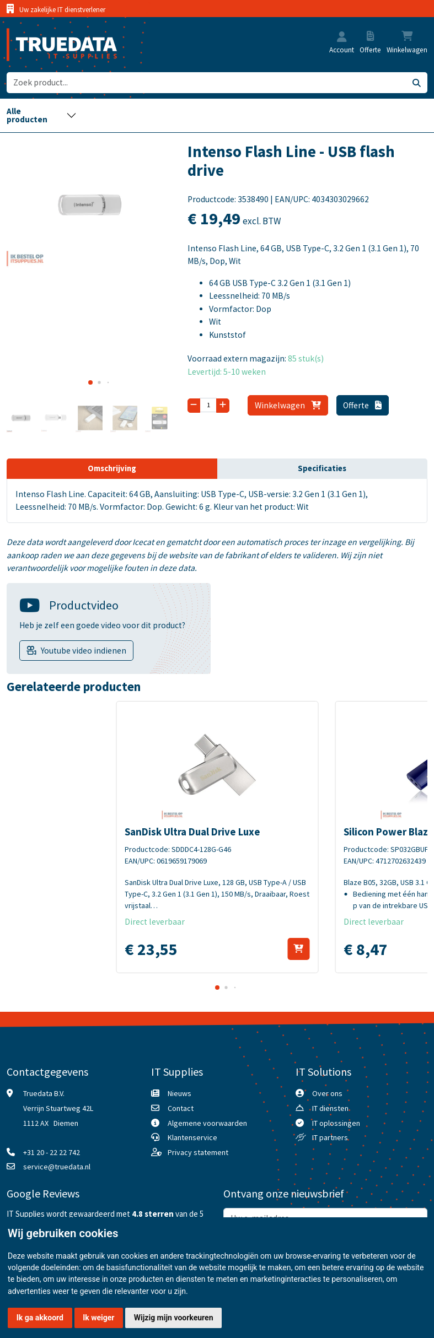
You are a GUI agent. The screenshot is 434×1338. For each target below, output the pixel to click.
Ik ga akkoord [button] (40, 1317)
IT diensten (330, 1108)
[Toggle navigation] (42, 115)
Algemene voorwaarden (207, 1123)
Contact (181, 1108)
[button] (341, 38)
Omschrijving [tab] (112, 468)
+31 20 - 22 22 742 (51, 1152)
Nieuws (179, 1093)
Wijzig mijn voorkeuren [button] (173, 1317)
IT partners (330, 1137)
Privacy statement (198, 1152)
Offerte (362, 405)
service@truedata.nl (56, 1167)
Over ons (327, 1093)
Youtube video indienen (83, 650)
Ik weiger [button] (98, 1317)
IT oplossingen (336, 1123)
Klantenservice (192, 1137)
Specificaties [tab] (322, 468)
